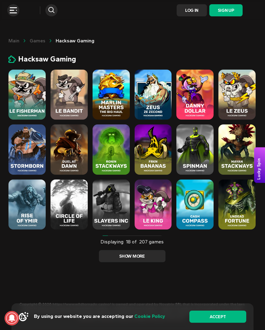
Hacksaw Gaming (75, 41)
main (13, 41)
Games (37, 41)
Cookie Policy (149, 316)
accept (218, 316)
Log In (191, 10)
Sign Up (226, 10)
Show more (132, 256)
